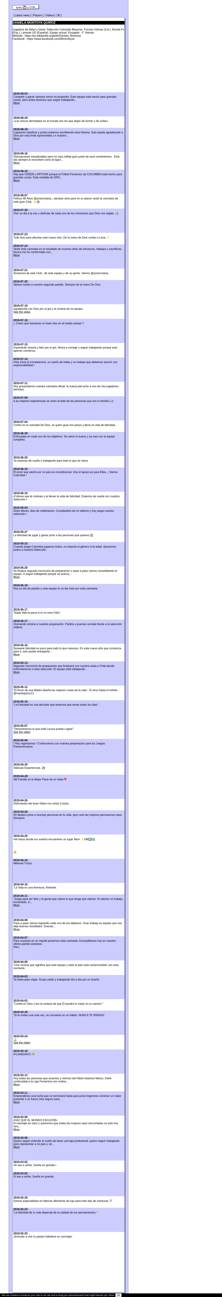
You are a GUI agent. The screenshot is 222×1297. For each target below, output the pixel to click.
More (16, 103)
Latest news (22, 15)
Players (37, 15)
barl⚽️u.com (25, 7)
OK (118, 1295)
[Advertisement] (41, 67)
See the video (21, 311)
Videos (50, 15)
